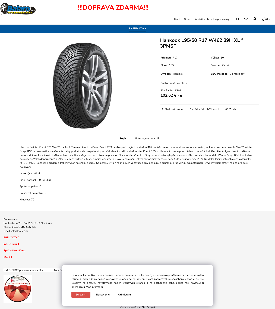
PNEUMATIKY (137, 28)
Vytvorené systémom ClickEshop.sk (137, 307)
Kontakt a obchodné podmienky (212, 19)
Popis (122, 138)
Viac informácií (94, 287)
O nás (187, 19)
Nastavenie (103, 294)
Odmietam (124, 294)
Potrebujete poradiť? (147, 138)
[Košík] (265, 19)
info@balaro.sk (19, 231)
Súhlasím (81, 294)
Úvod (177, 19)
